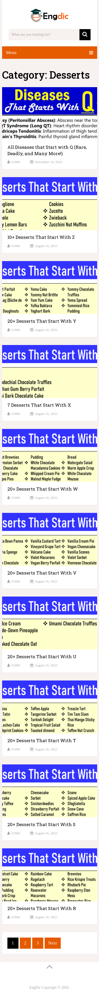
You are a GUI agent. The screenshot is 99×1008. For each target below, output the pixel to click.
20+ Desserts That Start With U (41, 656)
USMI (15, 162)
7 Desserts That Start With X (39, 405)
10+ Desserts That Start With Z (41, 237)
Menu (11, 52)
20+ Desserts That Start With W (42, 489)
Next (52, 943)
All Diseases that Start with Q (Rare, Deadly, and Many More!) (47, 150)
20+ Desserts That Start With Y (41, 321)
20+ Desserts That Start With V (42, 573)
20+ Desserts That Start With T (41, 740)
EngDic (35, 987)
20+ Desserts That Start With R (41, 908)
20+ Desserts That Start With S (41, 824)
